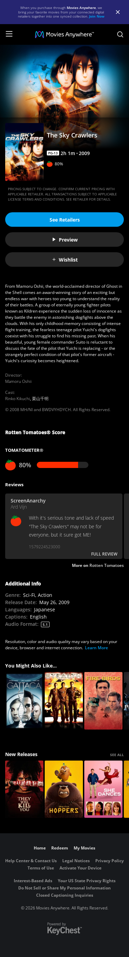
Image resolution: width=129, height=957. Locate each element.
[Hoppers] (64, 789)
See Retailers (65, 219)
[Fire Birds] (103, 701)
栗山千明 (40, 398)
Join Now (97, 16)
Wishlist (65, 259)
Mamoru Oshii (18, 381)
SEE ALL (117, 754)
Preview (65, 239)
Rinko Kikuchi (17, 398)
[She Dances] (103, 789)
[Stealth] (64, 701)
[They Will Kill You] (24, 789)
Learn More (96, 648)
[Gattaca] (24, 701)
